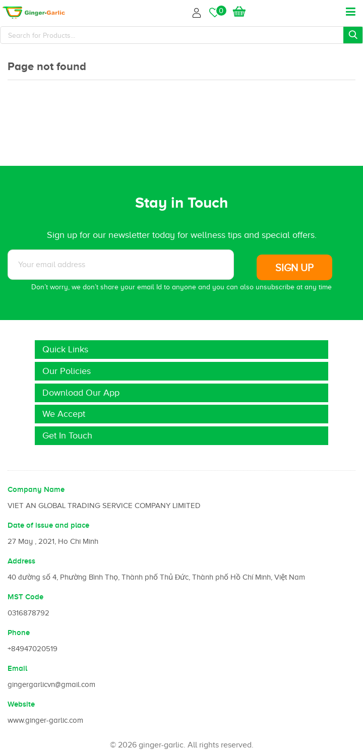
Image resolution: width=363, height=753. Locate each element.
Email (17, 668)
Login (198, 11)
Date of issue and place (48, 525)
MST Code (25, 597)
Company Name (36, 489)
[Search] (181, 35)
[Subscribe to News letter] (121, 264)
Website (21, 704)
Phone (19, 633)
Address (21, 561)
